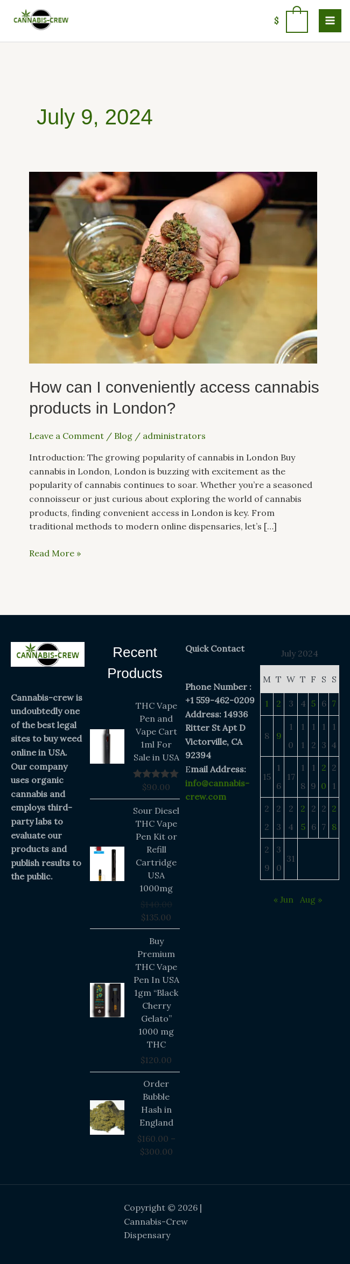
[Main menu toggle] (330, 20)
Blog (123, 435)
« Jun (283, 899)
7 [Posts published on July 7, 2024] (334, 703)
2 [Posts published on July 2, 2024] (278, 703)
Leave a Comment (66, 435)
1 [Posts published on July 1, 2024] (267, 703)
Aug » (311, 899)
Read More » (55, 552)
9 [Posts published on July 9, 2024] (279, 735)
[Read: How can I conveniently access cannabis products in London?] (173, 266)
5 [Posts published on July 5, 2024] (313, 703)
